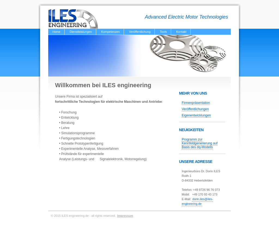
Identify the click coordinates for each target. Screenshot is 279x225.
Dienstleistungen (81, 31)
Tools (163, 31)
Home (56, 31)
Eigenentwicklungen (196, 115)
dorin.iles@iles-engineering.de (197, 201)
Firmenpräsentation (196, 103)
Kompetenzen (110, 31)
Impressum (125, 215)
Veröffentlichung (140, 31)
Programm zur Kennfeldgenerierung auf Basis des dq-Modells (199, 143)
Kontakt (181, 31)
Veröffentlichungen (195, 109)
